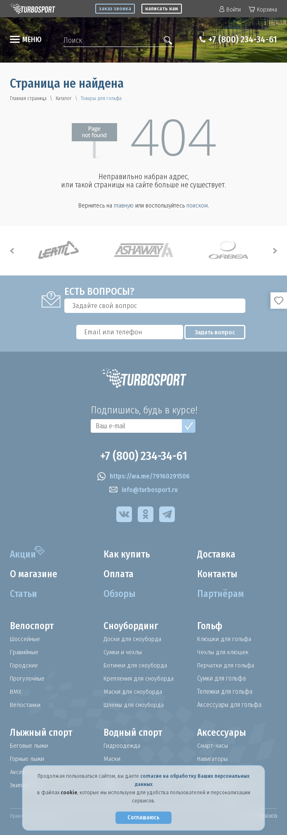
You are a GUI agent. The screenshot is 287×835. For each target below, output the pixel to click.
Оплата (120, 574)
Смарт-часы (213, 745)
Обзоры (120, 594)
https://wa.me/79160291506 (143, 476)
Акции (24, 555)
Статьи (24, 594)
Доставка (217, 555)
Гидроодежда (122, 745)
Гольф (210, 626)
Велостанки (26, 705)
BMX (15, 691)
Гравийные (25, 652)
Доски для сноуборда (133, 639)
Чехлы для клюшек (223, 652)
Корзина (263, 9)
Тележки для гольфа (224, 691)
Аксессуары (222, 733)
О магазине (35, 574)
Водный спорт (134, 733)
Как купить (128, 555)
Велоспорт (33, 626)
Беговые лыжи (29, 745)
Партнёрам (221, 594)
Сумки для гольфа (221, 678)
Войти (230, 9)
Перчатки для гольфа (227, 665)
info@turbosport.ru (143, 490)
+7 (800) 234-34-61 (239, 39)
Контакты (218, 574)
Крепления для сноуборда (140, 678)
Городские (24, 665)
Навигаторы (213, 759)
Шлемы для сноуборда (135, 705)
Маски (112, 759)
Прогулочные (28, 678)
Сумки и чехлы (123, 652)
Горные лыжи (27, 759)
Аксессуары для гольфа (229, 705)
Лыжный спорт (42, 733)
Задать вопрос (218, 332)
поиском (197, 205)
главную (124, 205)
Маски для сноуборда (133, 691)
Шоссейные (26, 639)
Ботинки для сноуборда (136, 665)
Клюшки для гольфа (224, 639)
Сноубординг (132, 626)
